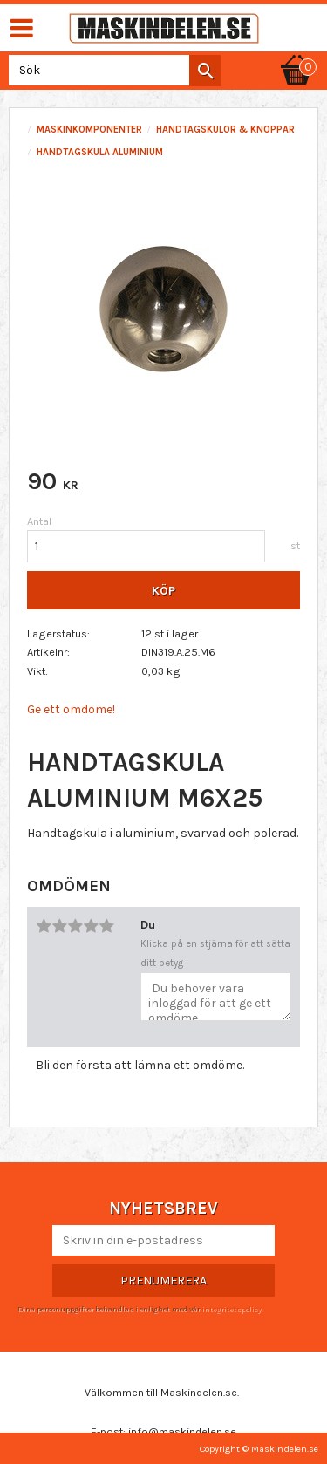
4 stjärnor (91, 926)
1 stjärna (43, 926)
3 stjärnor (75, 926)
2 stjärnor (59, 926)
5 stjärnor (106, 926)
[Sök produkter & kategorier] (111, 70)
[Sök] (205, 70)
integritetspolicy (231, 1308)
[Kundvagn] (296, 54)
